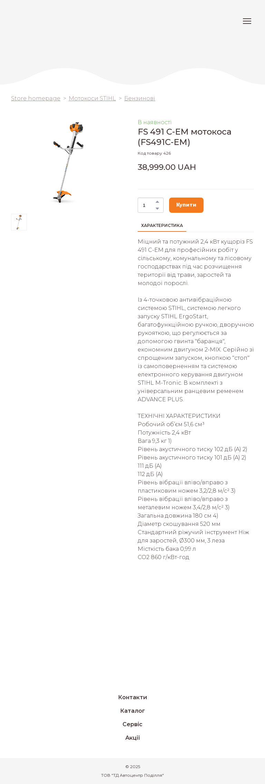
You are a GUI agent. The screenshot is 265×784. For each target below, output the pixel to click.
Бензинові (139, 98)
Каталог (132, 711)
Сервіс (132, 724)
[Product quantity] (149, 205)
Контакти (132, 697)
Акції (132, 738)
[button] (157, 202)
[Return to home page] (35, 21)
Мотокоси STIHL (92, 98)
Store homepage (35, 98)
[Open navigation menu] (247, 21)
